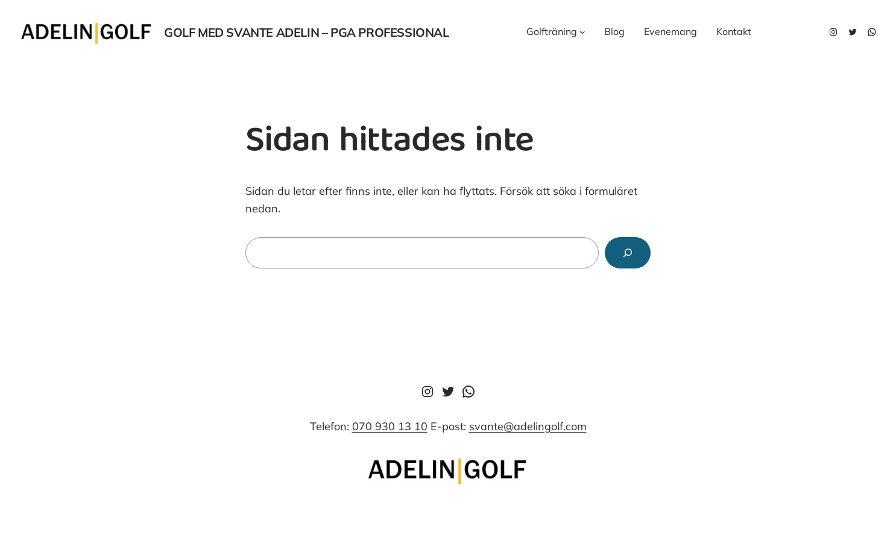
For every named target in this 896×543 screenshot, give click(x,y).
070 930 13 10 (389, 426)
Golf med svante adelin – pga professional (306, 32)
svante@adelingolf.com (528, 426)
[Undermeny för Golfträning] (582, 32)
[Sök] (628, 252)
